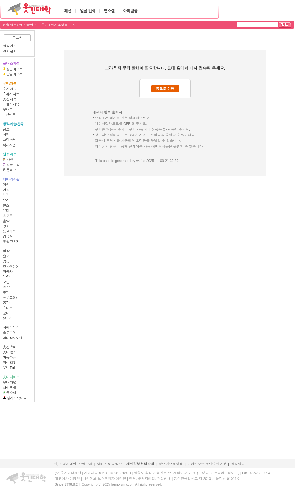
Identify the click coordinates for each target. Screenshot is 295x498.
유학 (6, 287)
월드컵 (7, 318)
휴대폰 (7, 308)
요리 (6, 200)
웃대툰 (7, 110)
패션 (10, 160)
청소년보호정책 (171, 464)
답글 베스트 (14, 74)
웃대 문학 (9, 352)
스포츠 (7, 216)
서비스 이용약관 (109, 464)
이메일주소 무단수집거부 (206, 464)
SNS (6, 276)
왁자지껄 (9, 145)
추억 (6, 292)
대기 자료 (12, 94)
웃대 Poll (8, 368)
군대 (6, 313)
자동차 (7, 272)
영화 (6, 226)
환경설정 (10, 52)
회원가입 (10, 46)
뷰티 (6, 211)
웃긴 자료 (9, 89)
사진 (6, 135)
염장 (6, 261)
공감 (6, 303)
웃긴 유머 (9, 347)
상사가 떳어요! (17, 398)
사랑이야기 (11, 328)
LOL (6, 194)
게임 (6, 185)
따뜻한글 (9, 358)
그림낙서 (9, 140)
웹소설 (11, 393)
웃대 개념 (9, 383)
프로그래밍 (11, 298)
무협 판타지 (11, 242)
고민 (6, 282)
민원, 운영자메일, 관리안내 (71, 464)
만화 (6, 190)
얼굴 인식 (13, 165)
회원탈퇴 (238, 464)
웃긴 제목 (9, 99)
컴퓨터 (7, 237)
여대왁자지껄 (12, 338)
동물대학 (9, 231)
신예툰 (10, 115)
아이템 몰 (9, 388)
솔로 (6, 256)
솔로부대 (9, 333)
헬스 (6, 206)
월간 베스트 (14, 69)
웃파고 (11, 170)
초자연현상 (11, 267)
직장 (6, 251)
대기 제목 (12, 104)
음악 (6, 221)
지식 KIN (9, 363)
